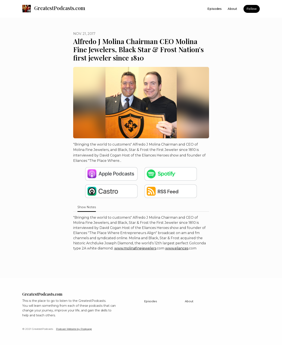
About (232, 9)
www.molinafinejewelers (135, 248)
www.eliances (176, 248)
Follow (251, 9)
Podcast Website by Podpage (74, 328)
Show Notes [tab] (86, 207)
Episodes (214, 9)
